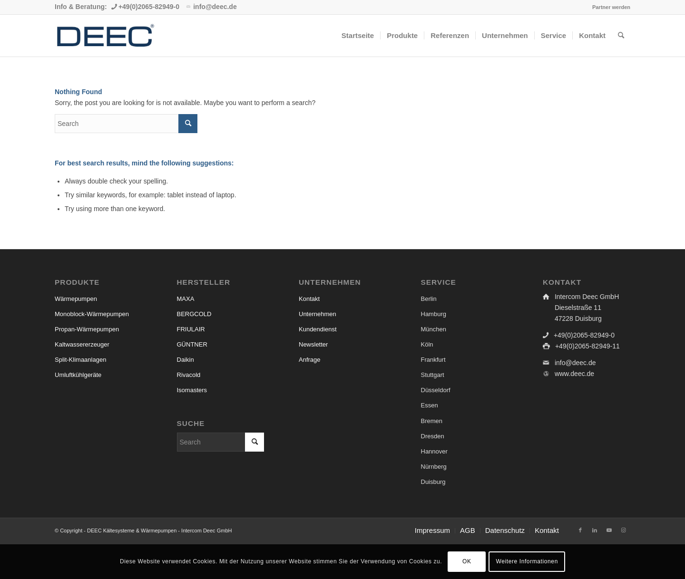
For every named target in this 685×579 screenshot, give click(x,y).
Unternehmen (317, 314)
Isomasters (192, 390)
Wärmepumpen (76, 298)
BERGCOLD (194, 314)
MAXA (186, 298)
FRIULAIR (191, 329)
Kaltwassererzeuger (82, 344)
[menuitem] (608, 7)
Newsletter (313, 344)
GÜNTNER (192, 344)
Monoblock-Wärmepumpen (92, 314)
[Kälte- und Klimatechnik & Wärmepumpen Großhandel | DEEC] (105, 36)
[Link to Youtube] (609, 530)
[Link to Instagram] (623, 530)
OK (466, 561)
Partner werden (611, 7)
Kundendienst (318, 329)
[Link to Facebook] (580, 530)
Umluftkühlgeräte (78, 374)
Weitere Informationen (527, 561)
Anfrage (310, 359)
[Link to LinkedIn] (594, 530)
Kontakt (309, 298)
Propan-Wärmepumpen (87, 329)
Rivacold (189, 374)
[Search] (621, 36)
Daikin (185, 359)
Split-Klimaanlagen (80, 359)
